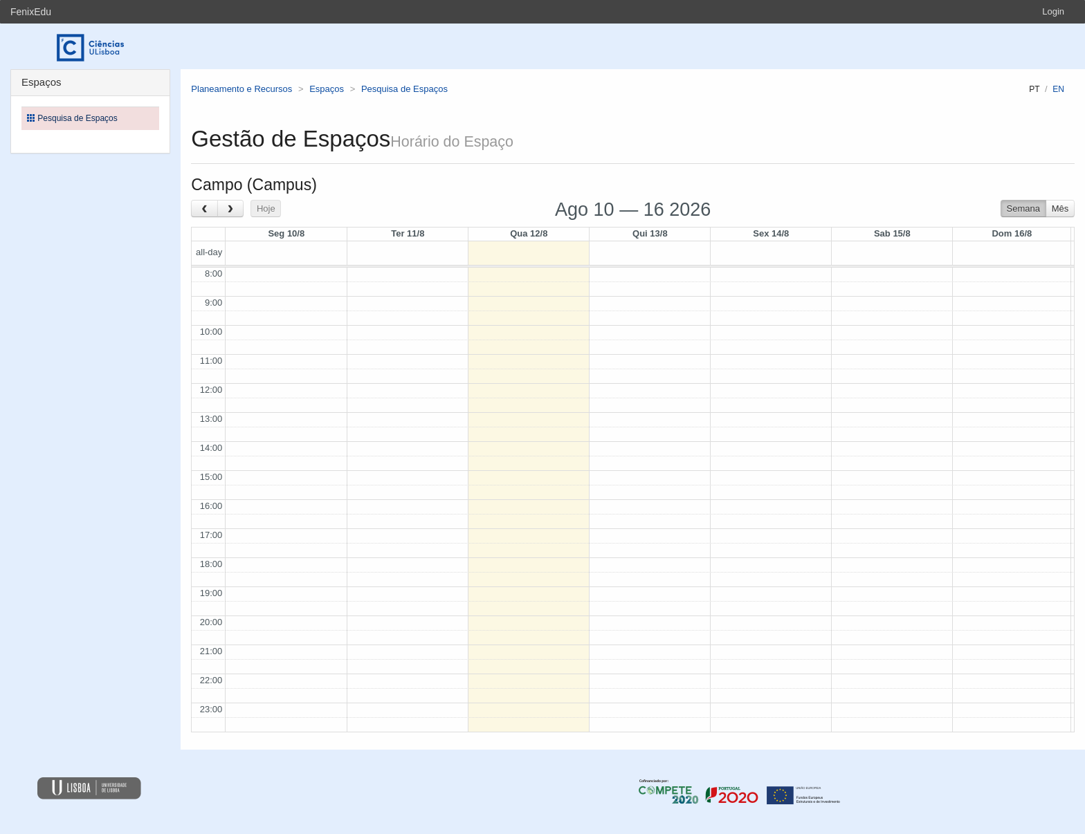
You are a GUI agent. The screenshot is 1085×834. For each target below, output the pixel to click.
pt (1034, 89)
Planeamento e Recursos (241, 89)
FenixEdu (30, 11)
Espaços (326, 89)
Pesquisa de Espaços (404, 89)
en (1058, 89)
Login (1053, 11)
